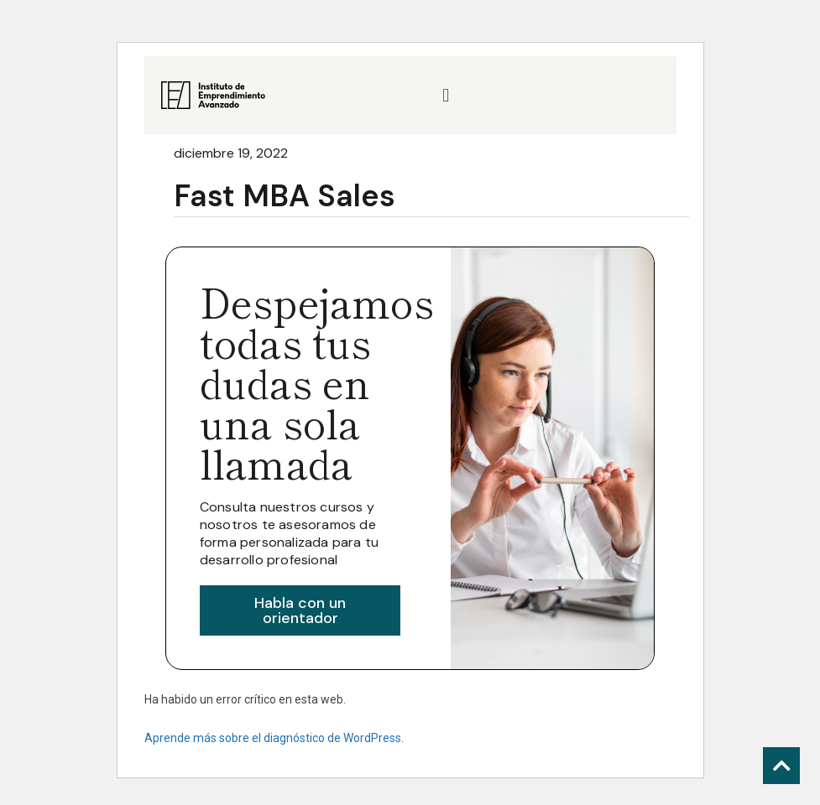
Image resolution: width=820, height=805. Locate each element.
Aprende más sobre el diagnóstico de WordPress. (274, 738)
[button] (446, 95)
